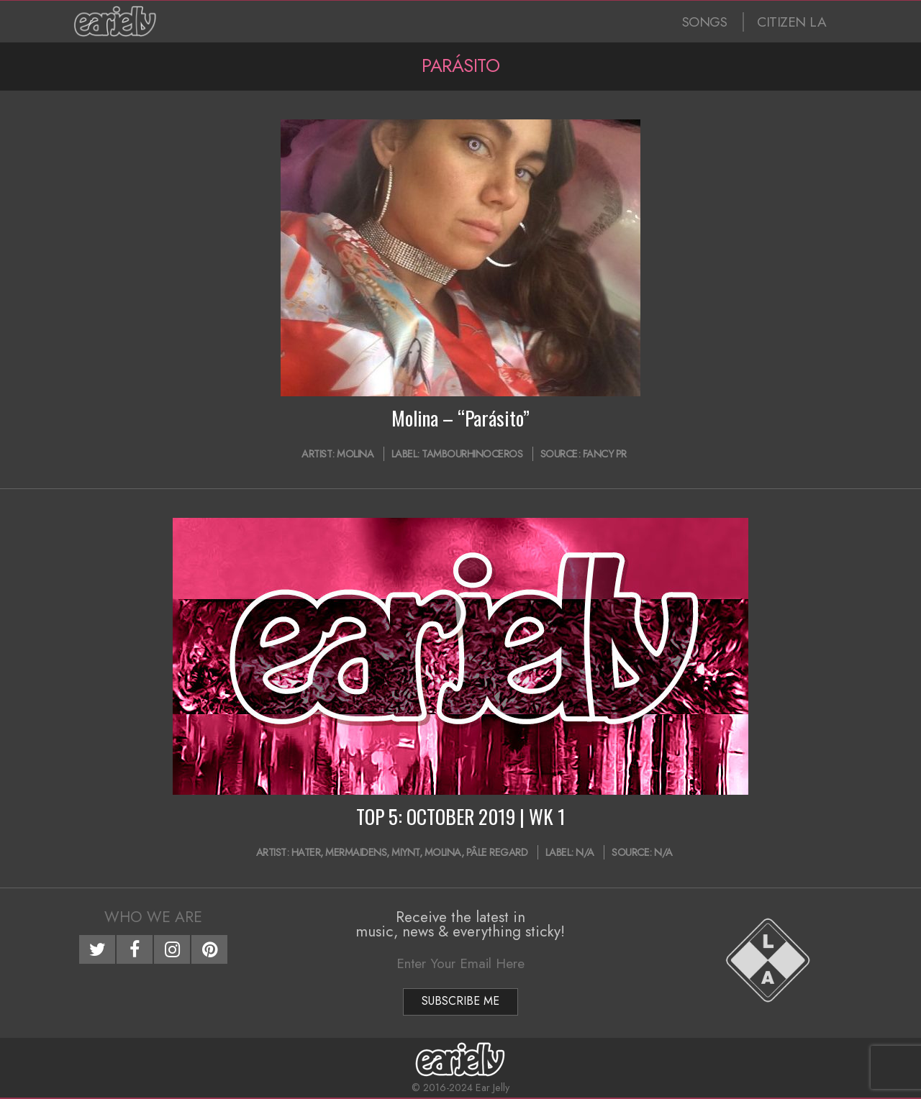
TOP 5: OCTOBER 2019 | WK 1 (461, 816)
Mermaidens (355, 852)
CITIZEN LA (791, 22)
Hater (306, 852)
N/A (585, 852)
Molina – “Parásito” (460, 417)
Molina (355, 454)
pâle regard (497, 852)
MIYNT (405, 852)
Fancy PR (605, 454)
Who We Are (153, 917)
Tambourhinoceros (472, 454)
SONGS (704, 22)
